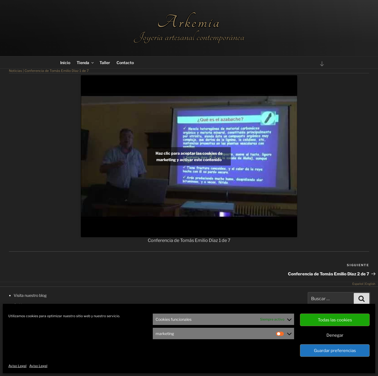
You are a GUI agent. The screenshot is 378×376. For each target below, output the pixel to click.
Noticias (15, 71)
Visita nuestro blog (30, 295)
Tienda (85, 62)
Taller (105, 62)
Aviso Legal (17, 366)
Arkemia (188, 22)
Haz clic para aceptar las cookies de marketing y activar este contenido (189, 156)
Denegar (334, 335)
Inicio (65, 62)
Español (357, 284)
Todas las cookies (335, 319)
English (370, 284)
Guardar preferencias (335, 350)
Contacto (125, 62)
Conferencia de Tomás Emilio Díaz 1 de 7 (57, 71)
